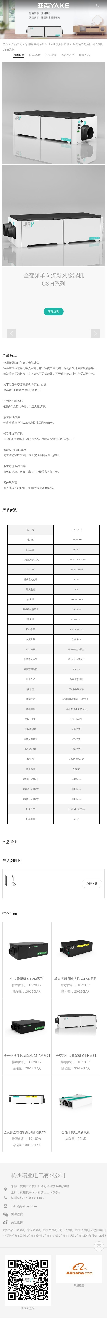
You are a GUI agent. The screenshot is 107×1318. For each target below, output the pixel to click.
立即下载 (91, 883)
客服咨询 (53, 311)
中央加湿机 (50, 1230)
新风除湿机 (74, 1235)
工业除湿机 (26, 1235)
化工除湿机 (66, 1230)
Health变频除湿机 (58, 44)
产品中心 (16, 44)
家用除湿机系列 (34, 44)
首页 (5, 44)
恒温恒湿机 (10, 1235)
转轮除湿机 (42, 1235)
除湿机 (21, 1230)
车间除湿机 (34, 1230)
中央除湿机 (82, 1230)
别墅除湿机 (97, 1230)
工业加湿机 (90, 1235)
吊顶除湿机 (58, 1235)
